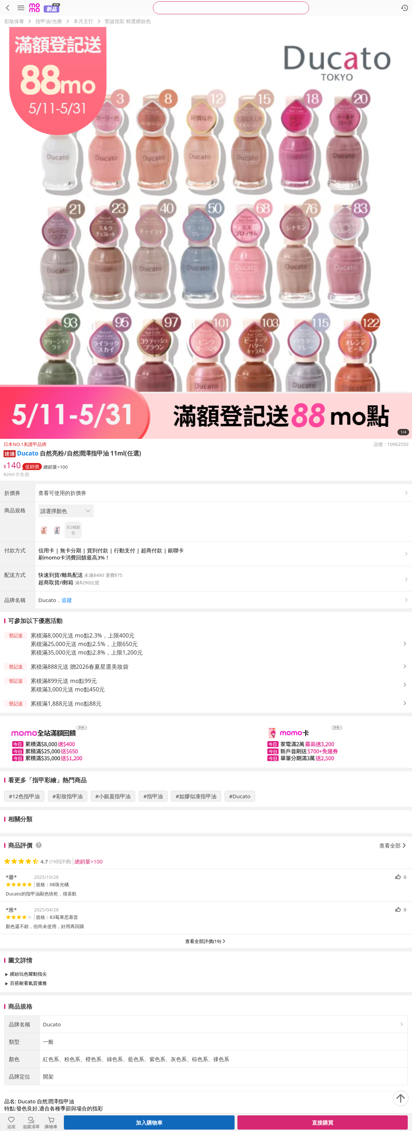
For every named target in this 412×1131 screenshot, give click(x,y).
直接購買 (322, 1122)
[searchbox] (231, 7)
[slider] (206, 801)
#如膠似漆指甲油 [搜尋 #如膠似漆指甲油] (196, 855)
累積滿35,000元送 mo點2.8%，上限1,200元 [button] (87, 711)
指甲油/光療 (48, 21)
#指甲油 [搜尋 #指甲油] (153, 855)
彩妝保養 (14, 21)
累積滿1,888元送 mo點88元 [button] (66, 762)
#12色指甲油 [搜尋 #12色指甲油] (24, 855)
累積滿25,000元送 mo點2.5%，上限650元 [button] (84, 703)
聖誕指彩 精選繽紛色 (128, 21)
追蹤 (66, 658)
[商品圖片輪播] (206, 233)
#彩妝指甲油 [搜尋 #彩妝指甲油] (68, 855)
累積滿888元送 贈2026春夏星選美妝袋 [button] (79, 725)
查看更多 (206, 1058)
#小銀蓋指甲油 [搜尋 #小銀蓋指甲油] (113, 855)
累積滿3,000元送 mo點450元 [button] (68, 748)
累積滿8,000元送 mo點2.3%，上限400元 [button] (82, 694)
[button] (10, 453)
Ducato (27, 453)
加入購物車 (149, 1122)
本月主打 (83, 21)
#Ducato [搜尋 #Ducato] (240, 855)
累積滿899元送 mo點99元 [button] (64, 740)
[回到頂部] (400, 1098)
